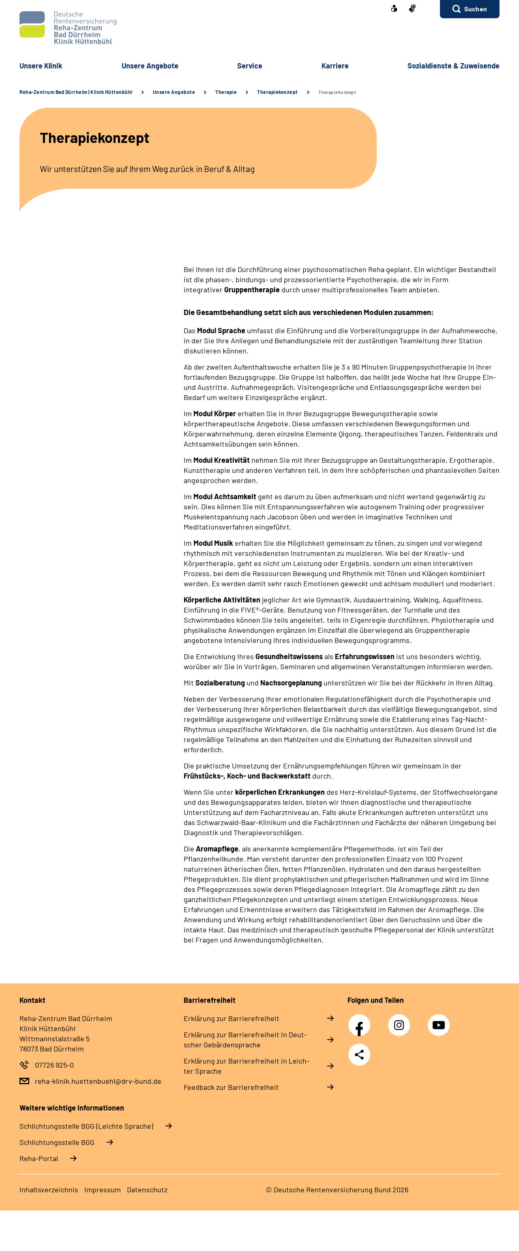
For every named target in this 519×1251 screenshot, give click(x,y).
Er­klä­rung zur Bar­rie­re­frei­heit (231, 1018)
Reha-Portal (38, 1158)
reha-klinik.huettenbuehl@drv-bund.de (98, 1081)
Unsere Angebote (174, 92)
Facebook (361, 1020)
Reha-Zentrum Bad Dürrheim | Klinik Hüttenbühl (76, 92)
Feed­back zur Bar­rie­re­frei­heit (231, 1087)
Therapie (226, 92)
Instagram (401, 1020)
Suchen (475, 9)
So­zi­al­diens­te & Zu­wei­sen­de (453, 65)
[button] (470, 9)
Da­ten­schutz (147, 1189)
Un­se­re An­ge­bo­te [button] (150, 65)
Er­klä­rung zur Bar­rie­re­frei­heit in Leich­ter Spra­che (246, 1065)
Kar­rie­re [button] (335, 65)
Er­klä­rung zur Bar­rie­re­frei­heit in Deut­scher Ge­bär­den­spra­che (245, 1039)
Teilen (359, 1054)
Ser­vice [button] (249, 65)
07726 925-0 (54, 1064)
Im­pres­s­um (102, 1189)
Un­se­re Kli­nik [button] (40, 65)
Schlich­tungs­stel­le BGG (56, 1142)
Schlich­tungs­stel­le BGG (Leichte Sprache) (86, 1125)
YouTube (440, 1020)
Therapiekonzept (277, 92)
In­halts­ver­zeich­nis (48, 1189)
